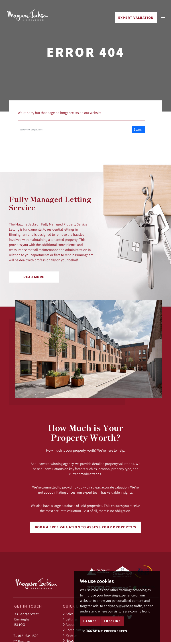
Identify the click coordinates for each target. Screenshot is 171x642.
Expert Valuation (135, 18)
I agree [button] (89, 621)
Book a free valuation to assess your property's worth (85, 529)
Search (138, 129)
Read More (34, 277)
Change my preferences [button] (105, 631)
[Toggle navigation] (163, 18)
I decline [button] (112, 621)
